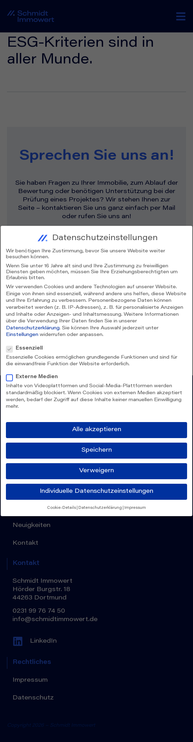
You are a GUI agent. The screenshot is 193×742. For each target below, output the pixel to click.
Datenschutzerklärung (33, 325)
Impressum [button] (135, 505)
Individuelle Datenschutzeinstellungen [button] (96, 489)
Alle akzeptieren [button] (96, 427)
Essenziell (26, 346)
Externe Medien (34, 375)
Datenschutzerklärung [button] (100, 505)
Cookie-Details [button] (61, 505)
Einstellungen (22, 332)
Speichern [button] (97, 448)
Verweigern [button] (96, 469)
